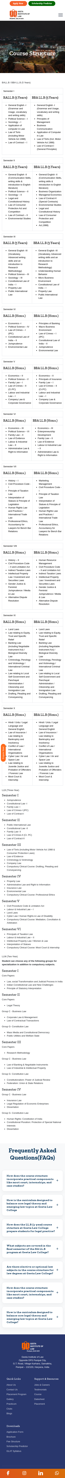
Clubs (9, 1408)
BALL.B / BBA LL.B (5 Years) (16, 82)
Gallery (10, 1399)
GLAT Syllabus (14, 1451)
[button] (8, 1473)
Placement (39, 1404)
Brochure (11, 1436)
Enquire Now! (3, 752)
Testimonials (40, 1389)
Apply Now (18, 3)
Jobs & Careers (42, 1385)
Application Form (15, 1432)
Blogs (9, 1413)
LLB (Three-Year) (10, 790)
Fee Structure (13, 1441)
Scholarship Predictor (42, 3)
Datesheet (39, 1399)
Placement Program (16, 1394)
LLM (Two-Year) (10, 956)
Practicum (12, 1404)
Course (38, 1394)
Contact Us (12, 1389)
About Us (11, 1385)
